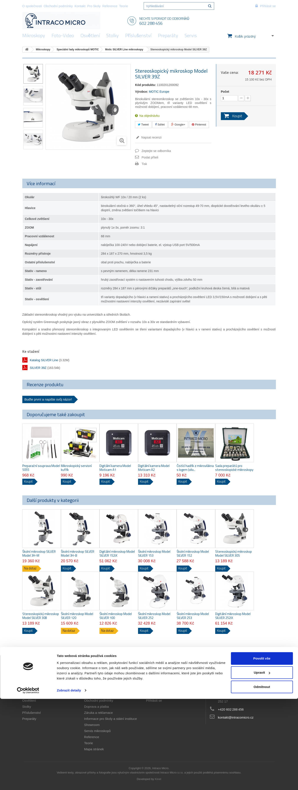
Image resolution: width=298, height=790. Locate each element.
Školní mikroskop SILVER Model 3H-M (39, 553)
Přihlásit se (154, 700)
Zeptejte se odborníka (156, 151)
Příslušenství (138, 35)
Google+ (178, 124)
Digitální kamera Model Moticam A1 (115, 468)
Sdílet (160, 124)
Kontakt (80, 6)
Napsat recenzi (150, 137)
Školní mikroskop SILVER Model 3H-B (77, 553)
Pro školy (94, 6)
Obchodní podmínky (58, 6)
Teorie (123, 6)
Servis (191, 35)
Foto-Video (63, 35)
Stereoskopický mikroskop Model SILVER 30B (40, 616)
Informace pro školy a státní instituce (110, 719)
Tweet (143, 124)
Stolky (112, 35)
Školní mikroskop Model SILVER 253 (193, 616)
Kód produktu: (145, 85)
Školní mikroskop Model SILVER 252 (154, 616)
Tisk (144, 164)
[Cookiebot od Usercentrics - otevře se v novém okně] (28, 781)
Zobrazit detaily (69, 781)
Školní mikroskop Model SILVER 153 (154, 553)
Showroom (92, 725)
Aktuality (90, 688)
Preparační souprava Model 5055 (41, 468)
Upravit (262, 763)
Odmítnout (262, 778)
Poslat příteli (150, 157)
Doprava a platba (96, 706)
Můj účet (154, 681)
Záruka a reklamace (98, 712)
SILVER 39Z (38, 367)
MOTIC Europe (159, 91)
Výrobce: (141, 91)
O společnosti (32, 6)
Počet (225, 91)
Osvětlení (90, 35)
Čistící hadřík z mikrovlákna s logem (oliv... (195, 468)
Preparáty (168, 35)
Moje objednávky (158, 688)
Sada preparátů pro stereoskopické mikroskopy (234, 468)
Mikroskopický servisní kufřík (76, 468)
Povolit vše (261, 749)
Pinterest (199, 124)
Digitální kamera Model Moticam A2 (153, 468)
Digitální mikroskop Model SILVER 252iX (233, 616)
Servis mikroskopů (97, 731)
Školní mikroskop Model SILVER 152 (193, 553)
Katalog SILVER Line (44, 360)
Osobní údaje (155, 694)
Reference (109, 6)
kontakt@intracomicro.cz (235, 717)
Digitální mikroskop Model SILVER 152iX (117, 553)
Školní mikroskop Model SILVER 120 (77, 616)
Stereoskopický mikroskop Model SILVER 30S (233, 553)
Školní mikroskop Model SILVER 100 (115, 616)
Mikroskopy (33, 35)
